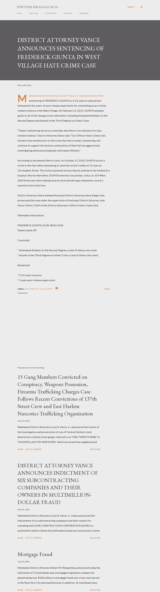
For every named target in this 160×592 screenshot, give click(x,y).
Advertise (68, 13)
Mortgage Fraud (35, 554)
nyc (37, 289)
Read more (95, 449)
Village (43, 289)
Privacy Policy (50, 13)
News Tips (33, 13)
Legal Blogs (84, 13)
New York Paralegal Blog (37, 7)
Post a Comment (34, 449)
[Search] (131, 6)
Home (19, 13)
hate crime (29, 289)
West (50, 289)
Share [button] (107, 289)
